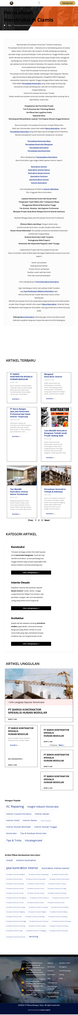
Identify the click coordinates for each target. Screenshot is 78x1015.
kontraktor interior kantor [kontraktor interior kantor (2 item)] (55, 868)
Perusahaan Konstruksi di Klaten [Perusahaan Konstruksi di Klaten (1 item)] (35, 903)
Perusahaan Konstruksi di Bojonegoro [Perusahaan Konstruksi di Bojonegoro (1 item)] (36, 879)
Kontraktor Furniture (39, 177)
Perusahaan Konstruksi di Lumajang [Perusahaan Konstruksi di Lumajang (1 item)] (38, 907)
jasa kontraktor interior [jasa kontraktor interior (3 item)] (22, 868)
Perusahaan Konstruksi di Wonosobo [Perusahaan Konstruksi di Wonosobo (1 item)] (15, 937)
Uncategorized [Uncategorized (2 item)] (33, 840)
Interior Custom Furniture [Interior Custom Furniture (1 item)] (18, 814)
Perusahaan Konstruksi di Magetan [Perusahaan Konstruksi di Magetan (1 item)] (37, 912)
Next (47, 520)
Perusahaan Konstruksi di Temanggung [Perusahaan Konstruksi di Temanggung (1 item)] (36, 931)
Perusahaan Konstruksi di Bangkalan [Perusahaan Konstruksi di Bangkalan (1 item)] (15, 874)
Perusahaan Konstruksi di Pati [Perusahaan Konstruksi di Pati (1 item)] (14, 917)
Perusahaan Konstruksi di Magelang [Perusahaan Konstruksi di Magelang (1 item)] (15, 912)
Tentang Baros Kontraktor (46, 157)
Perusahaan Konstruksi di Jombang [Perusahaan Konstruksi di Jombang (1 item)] (57, 893)
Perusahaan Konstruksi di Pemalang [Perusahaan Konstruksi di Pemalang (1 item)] (57, 917)
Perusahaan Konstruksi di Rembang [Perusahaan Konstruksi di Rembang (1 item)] (61, 921)
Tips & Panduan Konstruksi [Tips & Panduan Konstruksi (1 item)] (33, 833)
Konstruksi (19, 547)
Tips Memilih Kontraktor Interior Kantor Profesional (19, 492)
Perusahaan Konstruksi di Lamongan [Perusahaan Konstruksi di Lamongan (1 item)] (15, 907)
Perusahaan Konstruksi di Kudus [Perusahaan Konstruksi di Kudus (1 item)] (56, 903)
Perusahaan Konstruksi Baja (39, 141)
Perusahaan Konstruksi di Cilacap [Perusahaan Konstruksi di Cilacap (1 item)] (57, 884)
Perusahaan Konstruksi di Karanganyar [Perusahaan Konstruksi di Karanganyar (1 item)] (16, 898)
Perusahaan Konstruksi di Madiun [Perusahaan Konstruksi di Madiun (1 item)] (60, 907)
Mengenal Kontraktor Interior (53, 375)
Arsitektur (19, 618)
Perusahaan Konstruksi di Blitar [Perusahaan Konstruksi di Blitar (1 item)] (60, 874)
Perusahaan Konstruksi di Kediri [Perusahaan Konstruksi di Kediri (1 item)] (60, 898)
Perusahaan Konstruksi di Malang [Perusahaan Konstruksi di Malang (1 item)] (58, 912)
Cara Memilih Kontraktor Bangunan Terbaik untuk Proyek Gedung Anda (55, 433)
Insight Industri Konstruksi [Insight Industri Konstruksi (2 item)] (43, 807)
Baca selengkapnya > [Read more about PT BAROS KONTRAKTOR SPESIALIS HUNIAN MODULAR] (15, 759)
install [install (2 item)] (9, 860)
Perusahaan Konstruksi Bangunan (39, 145)
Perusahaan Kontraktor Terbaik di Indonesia (55, 490)
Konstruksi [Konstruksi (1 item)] (11, 833)
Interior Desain (23, 583)
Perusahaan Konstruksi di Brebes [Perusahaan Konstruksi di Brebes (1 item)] (36, 884)
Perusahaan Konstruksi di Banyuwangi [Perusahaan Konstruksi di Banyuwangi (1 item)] (38, 874)
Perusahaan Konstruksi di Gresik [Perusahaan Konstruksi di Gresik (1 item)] (35, 889)
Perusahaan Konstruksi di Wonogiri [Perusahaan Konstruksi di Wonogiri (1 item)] (59, 931)
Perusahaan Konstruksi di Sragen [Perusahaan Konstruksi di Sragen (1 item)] (37, 926)
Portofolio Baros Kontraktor (47, 282)
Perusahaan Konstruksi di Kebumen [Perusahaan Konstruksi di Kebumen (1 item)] (39, 898)
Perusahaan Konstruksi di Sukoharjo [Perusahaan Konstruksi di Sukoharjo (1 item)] (58, 926)
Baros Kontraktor (53, 129)
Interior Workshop (51, 189)
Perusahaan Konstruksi (31, 84)
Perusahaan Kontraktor (39, 148)
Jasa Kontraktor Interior (39, 180)
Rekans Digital (45, 1010)
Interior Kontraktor (39, 183)
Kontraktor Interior (39, 167)
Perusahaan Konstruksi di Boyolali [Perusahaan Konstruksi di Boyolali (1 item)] (15, 884)
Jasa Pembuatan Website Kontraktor (39, 292)
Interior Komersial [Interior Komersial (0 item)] (46, 821)
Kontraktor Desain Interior (39, 173)
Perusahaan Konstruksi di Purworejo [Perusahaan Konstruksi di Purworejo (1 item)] (39, 921)
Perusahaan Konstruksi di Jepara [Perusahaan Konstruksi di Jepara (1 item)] (35, 893)
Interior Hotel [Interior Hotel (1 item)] (12, 820)
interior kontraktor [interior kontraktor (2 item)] (26, 860)
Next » (61, 745)
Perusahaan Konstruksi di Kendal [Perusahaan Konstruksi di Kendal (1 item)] (15, 903)
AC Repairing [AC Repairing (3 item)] (15, 807)
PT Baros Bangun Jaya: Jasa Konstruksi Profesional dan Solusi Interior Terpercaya (20, 413)
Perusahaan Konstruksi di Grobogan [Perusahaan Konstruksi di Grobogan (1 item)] (57, 889)
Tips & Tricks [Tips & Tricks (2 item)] (13, 840)
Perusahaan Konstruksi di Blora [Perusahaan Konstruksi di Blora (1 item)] (14, 879)
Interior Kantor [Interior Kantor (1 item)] (30, 820)
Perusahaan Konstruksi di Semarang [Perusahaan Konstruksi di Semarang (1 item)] (15, 926)
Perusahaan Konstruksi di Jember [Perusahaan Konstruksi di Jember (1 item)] (15, 893)
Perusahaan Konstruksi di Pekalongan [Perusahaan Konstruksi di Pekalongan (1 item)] (35, 917)
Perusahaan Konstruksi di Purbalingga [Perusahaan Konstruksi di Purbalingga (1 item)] (16, 921)
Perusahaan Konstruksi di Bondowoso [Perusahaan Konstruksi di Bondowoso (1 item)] (59, 879)
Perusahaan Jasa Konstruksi (39, 151)
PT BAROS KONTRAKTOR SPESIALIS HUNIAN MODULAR (21, 377)
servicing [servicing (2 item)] (33, 936)
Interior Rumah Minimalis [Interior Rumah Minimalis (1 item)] (18, 827)
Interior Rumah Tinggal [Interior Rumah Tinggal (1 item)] (45, 827)
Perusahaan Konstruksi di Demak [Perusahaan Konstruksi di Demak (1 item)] (15, 889)
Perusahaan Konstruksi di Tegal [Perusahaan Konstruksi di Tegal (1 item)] (14, 931)
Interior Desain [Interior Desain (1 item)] (42, 814)
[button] (39, 2)
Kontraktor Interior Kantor (39, 170)
